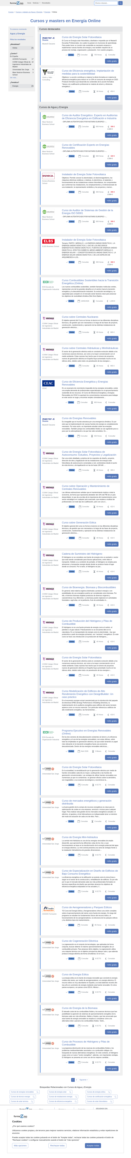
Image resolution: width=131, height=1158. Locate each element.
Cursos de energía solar (60, 1092)
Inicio (29, 3)
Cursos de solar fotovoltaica (99, 1101)
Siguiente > (84, 1080)
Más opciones (20, 1145)
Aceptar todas (93, 1145)
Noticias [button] (36, 3)
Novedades (46, 3)
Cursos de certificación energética (101, 1097)
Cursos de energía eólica (98, 1092)
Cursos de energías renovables (24, 1092)
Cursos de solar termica (22, 1101)
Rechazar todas (57, 1145)
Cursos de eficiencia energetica (62, 1101)
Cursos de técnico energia (22, 1097)
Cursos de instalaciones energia (63, 1097)
